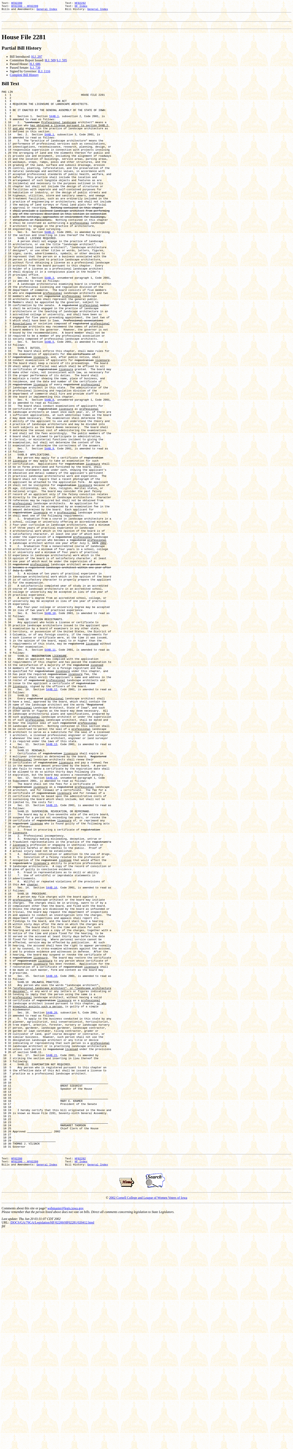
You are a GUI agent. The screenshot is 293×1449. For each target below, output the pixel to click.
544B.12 (51, 813)
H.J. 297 (36, 60)
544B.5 (49, 396)
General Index (47, 11)
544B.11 (50, 765)
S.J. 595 (62, 64)
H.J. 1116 (44, 75)
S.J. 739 (35, 71)
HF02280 (16, 3)
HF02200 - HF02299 (24, 7)
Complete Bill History (24, 78)
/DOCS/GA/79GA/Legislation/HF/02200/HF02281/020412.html (52, 1440)
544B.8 (49, 465)
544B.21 (51, 1252)
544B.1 (54, 125)
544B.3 (49, 319)
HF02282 (80, 3)
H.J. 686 (35, 67)
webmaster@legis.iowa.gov (65, 1426)
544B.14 (51, 919)
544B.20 (51, 1201)
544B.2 (49, 264)
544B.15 (51, 952)
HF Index (81, 7)
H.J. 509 (50, 64)
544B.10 (50, 721)
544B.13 (51, 879)
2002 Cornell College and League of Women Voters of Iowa (148, 1415)
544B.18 (51, 1157)
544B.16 (51, 1051)
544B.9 (49, 524)
